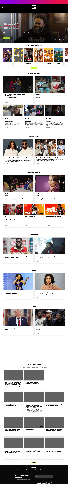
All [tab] (20, 367)
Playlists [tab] (46, 367)
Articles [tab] (41, 367)
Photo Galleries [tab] (35, 367)
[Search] (66, 7)
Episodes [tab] (28, 367)
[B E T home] (34, 8)
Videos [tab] (24, 367)
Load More (34, 462)
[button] (55, 39)
